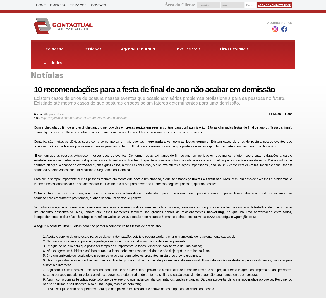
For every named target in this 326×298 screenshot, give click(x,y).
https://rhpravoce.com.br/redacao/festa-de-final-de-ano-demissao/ (84, 118)
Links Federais (187, 49)
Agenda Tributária (138, 49)
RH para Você (54, 114)
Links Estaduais (234, 49)
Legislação (54, 49)
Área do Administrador (274, 5)
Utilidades (53, 62)
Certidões (92, 49)
